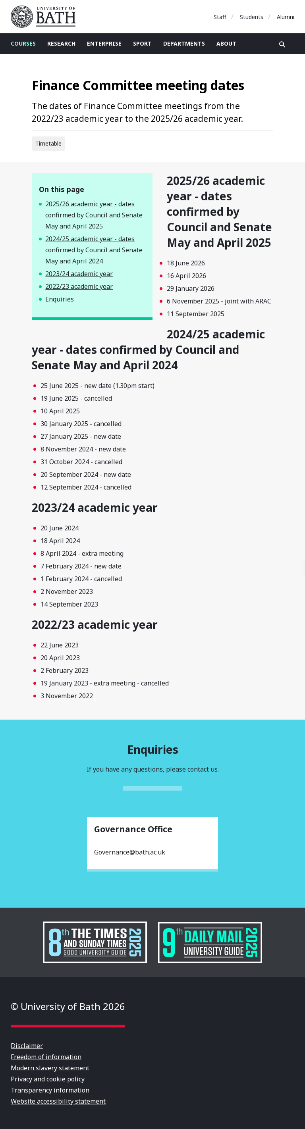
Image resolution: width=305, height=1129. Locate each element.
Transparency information (50, 1090)
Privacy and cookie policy (48, 1079)
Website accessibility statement (58, 1101)
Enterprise (104, 43)
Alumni (285, 17)
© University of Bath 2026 (68, 1006)
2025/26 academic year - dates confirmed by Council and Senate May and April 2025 (94, 215)
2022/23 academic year (79, 286)
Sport (142, 43)
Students (251, 17)
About (226, 43)
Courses (23, 43)
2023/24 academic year (79, 273)
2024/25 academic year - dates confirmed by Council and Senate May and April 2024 (94, 249)
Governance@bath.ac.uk (129, 852)
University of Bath (46, 17)
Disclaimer (27, 1045)
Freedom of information (46, 1056)
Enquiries (59, 299)
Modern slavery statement (50, 1068)
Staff (220, 17)
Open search (282, 44)
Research (61, 43)
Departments (184, 43)
